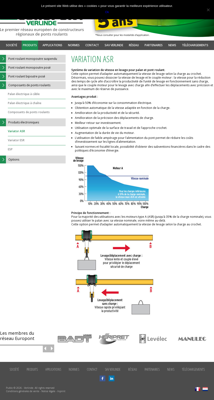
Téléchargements (195, 45)
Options (9, 159)
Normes (74, 45)
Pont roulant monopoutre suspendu (28, 59)
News (172, 45)
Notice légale (48, 391)
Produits (30, 45)
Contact (92, 45)
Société (11, 45)
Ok (107, 12)
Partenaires (154, 45)
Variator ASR (16, 131)
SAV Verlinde (114, 45)
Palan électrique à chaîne (24, 103)
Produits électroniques (19, 122)
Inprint (61, 391)
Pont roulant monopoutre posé (25, 67)
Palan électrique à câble (24, 94)
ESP (10, 149)
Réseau (134, 45)
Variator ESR (16, 140)
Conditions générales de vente (22, 391)
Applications (52, 45)
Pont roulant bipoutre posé (22, 76)
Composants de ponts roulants (25, 85)
